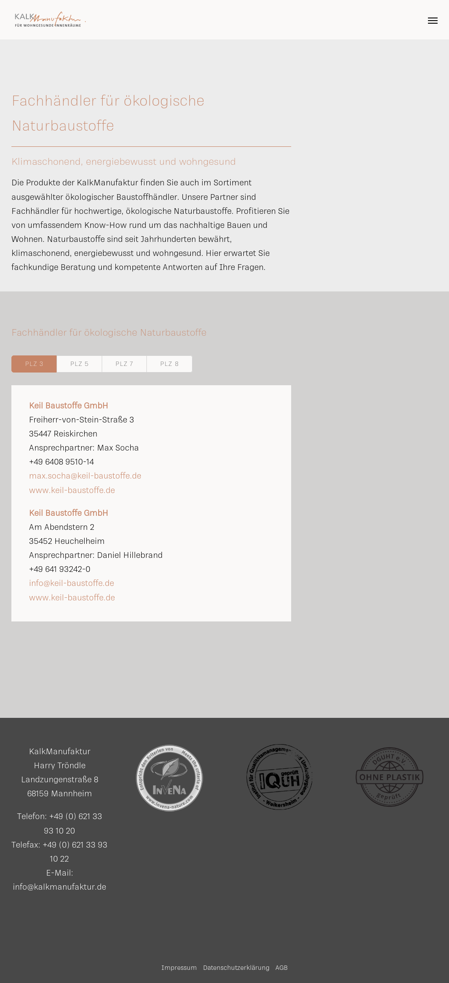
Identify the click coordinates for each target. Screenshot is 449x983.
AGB (281, 967)
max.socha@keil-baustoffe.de (85, 475)
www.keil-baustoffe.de (72, 490)
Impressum (179, 967)
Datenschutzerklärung (236, 967)
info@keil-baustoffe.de (71, 583)
